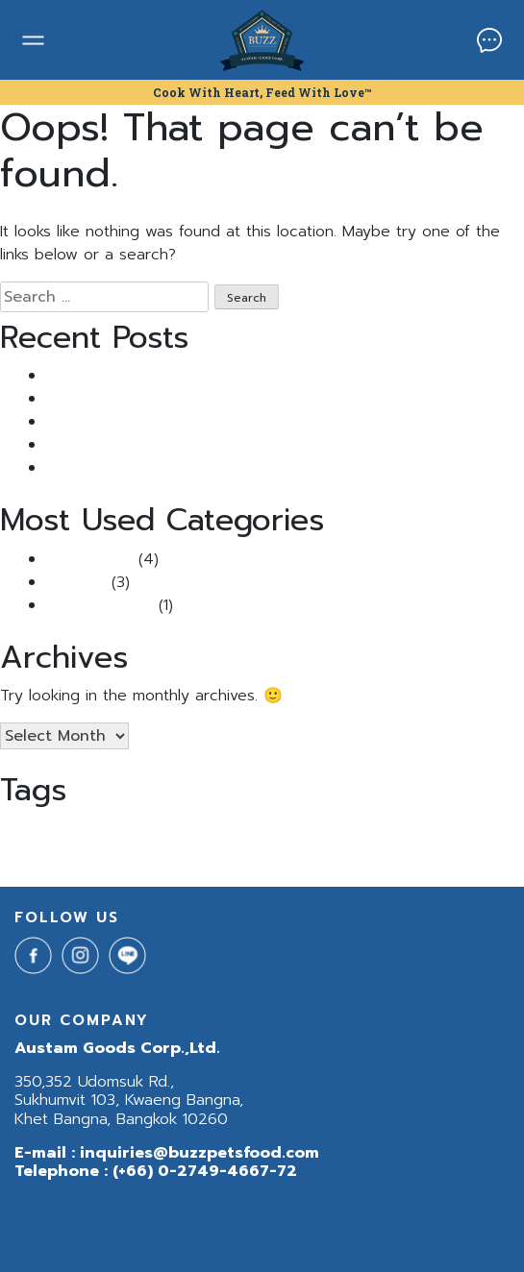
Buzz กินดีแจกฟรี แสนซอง (131, 421)
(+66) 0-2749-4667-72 (204, 1171)
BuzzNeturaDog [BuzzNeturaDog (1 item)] (339, 830)
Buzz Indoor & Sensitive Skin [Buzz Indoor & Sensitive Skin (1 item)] (73, 830)
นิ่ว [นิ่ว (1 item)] (508, 830)
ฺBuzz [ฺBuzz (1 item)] (136, 853)
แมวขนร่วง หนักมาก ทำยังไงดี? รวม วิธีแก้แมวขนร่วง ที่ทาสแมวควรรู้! (266, 398)
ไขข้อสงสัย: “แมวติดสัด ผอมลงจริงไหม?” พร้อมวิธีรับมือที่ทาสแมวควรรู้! (272, 444)
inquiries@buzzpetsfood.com (199, 1152)
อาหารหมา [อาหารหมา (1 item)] (96, 853)
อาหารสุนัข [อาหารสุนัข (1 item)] (46, 853)
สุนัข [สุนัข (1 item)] (9, 853)
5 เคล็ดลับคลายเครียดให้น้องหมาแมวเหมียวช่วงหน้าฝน (215, 467)
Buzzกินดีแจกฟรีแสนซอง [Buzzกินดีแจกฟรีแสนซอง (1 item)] (440, 830)
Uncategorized (99, 605)
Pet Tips (76, 582)
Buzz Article (89, 559)
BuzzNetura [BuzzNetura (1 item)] (182, 830)
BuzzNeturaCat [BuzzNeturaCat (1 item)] (256, 830)
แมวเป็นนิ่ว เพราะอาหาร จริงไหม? (150, 375)
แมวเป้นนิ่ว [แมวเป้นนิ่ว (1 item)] (178, 853)
